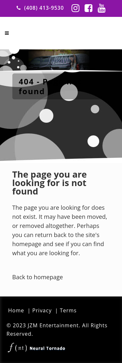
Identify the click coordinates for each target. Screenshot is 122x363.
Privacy (42, 310)
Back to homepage (37, 277)
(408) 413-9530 (44, 7)
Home (16, 310)
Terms (68, 310)
